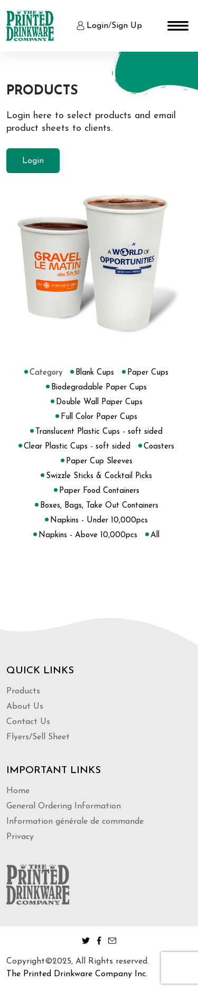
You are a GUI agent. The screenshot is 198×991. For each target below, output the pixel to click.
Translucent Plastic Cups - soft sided (99, 432)
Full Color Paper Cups (99, 417)
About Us (24, 706)
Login (97, 26)
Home (18, 791)
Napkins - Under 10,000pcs (99, 521)
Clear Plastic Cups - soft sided (77, 447)
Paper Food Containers (99, 491)
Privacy (20, 837)
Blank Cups (95, 373)
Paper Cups (147, 373)
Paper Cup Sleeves (99, 461)
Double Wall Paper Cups (99, 402)
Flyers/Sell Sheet (38, 737)
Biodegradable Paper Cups (99, 388)
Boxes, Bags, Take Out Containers (99, 506)
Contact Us (28, 722)
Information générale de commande (75, 821)
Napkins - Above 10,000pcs (88, 535)
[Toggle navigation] (178, 26)
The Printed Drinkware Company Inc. (76, 974)
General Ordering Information (63, 806)
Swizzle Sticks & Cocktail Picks (99, 476)
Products (23, 691)
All (154, 535)
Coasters (159, 447)
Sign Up (126, 26)
